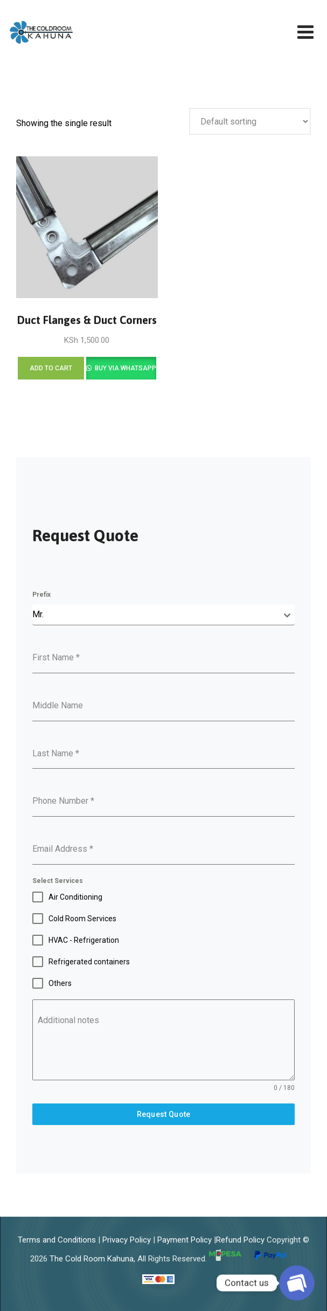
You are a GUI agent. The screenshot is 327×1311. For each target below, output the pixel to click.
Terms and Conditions (57, 1240)
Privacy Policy (126, 1240)
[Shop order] (250, 121)
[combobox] (163, 614)
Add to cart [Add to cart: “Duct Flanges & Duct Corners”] (51, 368)
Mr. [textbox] (38, 614)
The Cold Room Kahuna (92, 1259)
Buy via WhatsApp (124, 368)
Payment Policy (184, 1240)
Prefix (41, 594)
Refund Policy (240, 1240)
